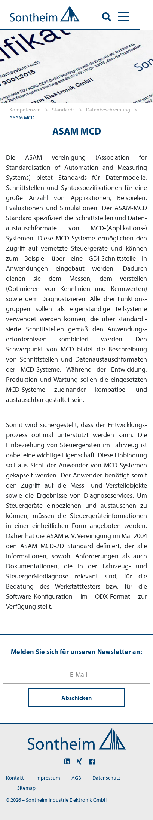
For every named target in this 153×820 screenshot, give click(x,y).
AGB (76, 777)
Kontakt (15, 777)
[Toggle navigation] (136, 16)
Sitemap (26, 787)
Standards (64, 109)
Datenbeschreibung (108, 109)
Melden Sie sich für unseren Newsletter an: (76, 651)
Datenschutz (106, 777)
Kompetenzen (25, 109)
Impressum (47, 777)
